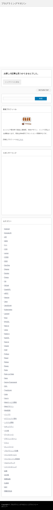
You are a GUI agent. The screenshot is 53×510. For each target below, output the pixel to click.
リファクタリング (10, 467)
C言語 (6, 257)
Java (5, 301)
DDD (6, 261)
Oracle (6, 346)
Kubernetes (8, 309)
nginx (6, 330)
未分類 (6, 475)
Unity (6, 394)
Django (6, 269)
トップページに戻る (12, 82)
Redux (6, 362)
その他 (6, 430)
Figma (6, 277)
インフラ (7, 414)
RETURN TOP (44, 90)
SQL (5, 386)
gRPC (6, 293)
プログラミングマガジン (19, 504)
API (5, 237)
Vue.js (6, 398)
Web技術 (7, 410)
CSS (5, 249)
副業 (5, 471)
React (6, 358)
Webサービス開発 (10, 402)
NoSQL (6, 338)
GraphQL (7, 289)
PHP (5, 350)
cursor (6, 253)
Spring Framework (10, 382)
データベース (9, 434)
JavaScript (7, 305)
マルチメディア (9, 463)
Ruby (6, 370)
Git (5, 281)
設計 (5, 487)
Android (7, 229)
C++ (5, 245)
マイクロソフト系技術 (12, 459)
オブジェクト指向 (10, 418)
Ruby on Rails (9, 374)
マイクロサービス (10, 455)
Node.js (6, 334)
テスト (6, 443)
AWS (6, 241)
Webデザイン (9, 406)
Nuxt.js (6, 342)
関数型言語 (8, 491)
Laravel (6, 313)
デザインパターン (10, 438)
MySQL (6, 321)
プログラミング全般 (11, 451)
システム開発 (9, 422)
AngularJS (7, 233)
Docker (6, 273)
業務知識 (7, 479)
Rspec (6, 366)
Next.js (6, 326)
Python (6, 354)
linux (5, 318)
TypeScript (8, 390)
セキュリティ (9, 426)
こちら (21, 139)
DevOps (7, 265)
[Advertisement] (26, 36)
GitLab (6, 285)
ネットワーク (9, 447)
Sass (6, 378)
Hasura (6, 297)
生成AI (6, 483)
